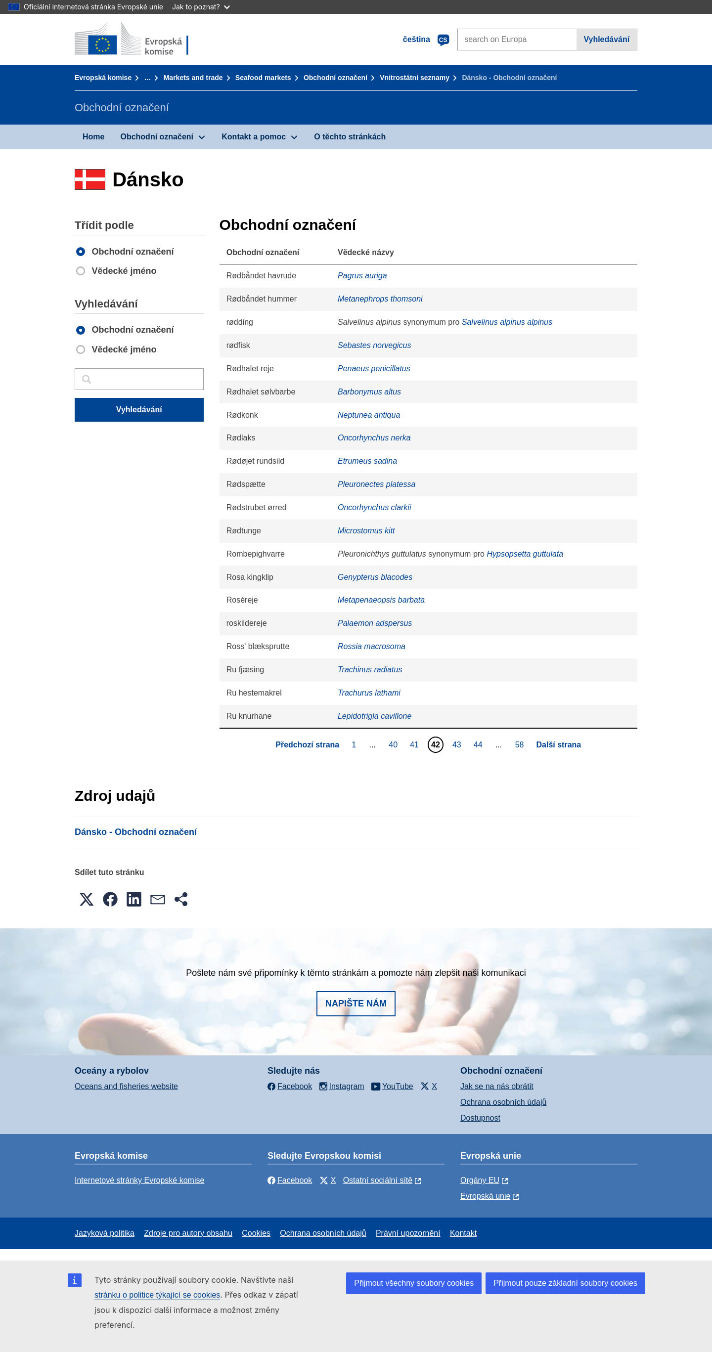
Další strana (558, 745)
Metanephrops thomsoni (380, 299)
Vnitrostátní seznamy (414, 78)
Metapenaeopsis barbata (381, 600)
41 (415, 744)
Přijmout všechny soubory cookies (414, 1283)
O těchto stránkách (350, 136)
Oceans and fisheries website (126, 1086)
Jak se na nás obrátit (497, 1086)
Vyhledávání (606, 39)
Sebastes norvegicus (374, 345)
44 (479, 744)
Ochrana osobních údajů (503, 1102)
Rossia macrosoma (371, 646)
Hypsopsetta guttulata (525, 554)
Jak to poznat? (201, 6)
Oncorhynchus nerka (374, 438)
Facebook (289, 1180)
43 (458, 744)
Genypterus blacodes (375, 577)
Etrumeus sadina (367, 461)
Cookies (256, 1233)
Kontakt (463, 1233)
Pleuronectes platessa (376, 484)
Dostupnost (480, 1118)
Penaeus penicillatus (374, 368)
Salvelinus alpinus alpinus (507, 322)
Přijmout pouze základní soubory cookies (565, 1283)
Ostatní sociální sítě (378, 1180)
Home (93, 136)
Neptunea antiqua (369, 415)
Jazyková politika (104, 1233)
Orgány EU (479, 1180)
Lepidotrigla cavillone (374, 716)
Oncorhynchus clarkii (374, 507)
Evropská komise (103, 78)
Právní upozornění (408, 1233)
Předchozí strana (307, 745)
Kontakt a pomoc (254, 136)
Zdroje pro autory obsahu (188, 1233)
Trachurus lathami (369, 693)
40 (394, 744)
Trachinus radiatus (370, 669)
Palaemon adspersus (375, 623)
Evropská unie (485, 1196)
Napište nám (356, 1003)
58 (521, 744)
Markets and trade (193, 78)
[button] (86, 899)
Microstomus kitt (366, 530)
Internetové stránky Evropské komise (139, 1180)
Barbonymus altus (369, 392)
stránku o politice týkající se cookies (157, 1295)
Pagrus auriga (362, 275)
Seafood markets (263, 78)
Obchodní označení (335, 78)
